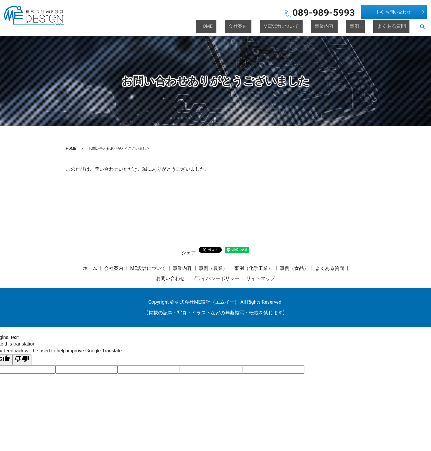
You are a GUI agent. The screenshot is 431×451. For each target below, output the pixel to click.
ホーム (90, 268)
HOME (255, 26)
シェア (188, 253)
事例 (363, 26)
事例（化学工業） (253, 268)
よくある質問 (396, 26)
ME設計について (310, 26)
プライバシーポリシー (215, 278)
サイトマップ (260, 278)
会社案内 (277, 26)
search (422, 26)
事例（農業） (213, 268)
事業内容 (342, 26)
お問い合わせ (394, 12)
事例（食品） (294, 268)
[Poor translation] (21, 359)
